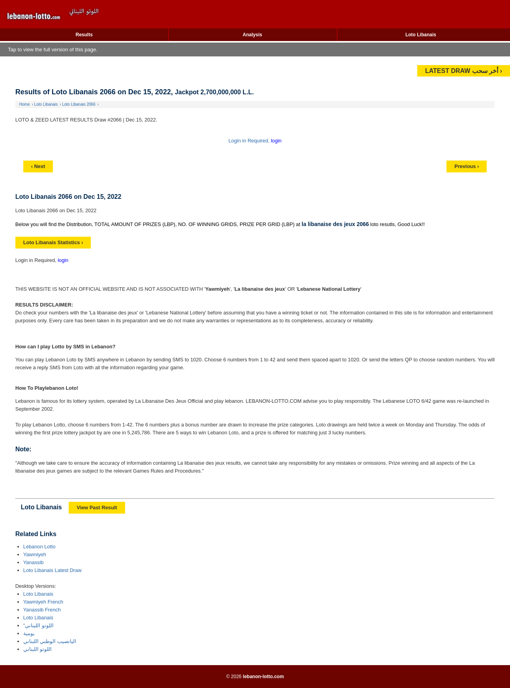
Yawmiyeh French (43, 602)
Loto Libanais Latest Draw (52, 570)
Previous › (466, 166)
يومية (29, 633)
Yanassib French (42, 610)
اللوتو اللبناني (37, 649)
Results (84, 34)
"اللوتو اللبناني (38, 625)
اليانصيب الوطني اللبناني (49, 641)
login (276, 141)
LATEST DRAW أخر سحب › (463, 70)
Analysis (252, 34)
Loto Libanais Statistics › (53, 242)
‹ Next (38, 166)
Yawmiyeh (34, 554)
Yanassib (33, 562)
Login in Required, (250, 141)
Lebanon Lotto (39, 547)
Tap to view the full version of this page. (53, 49)
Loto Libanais (420, 34)
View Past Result (97, 507)
